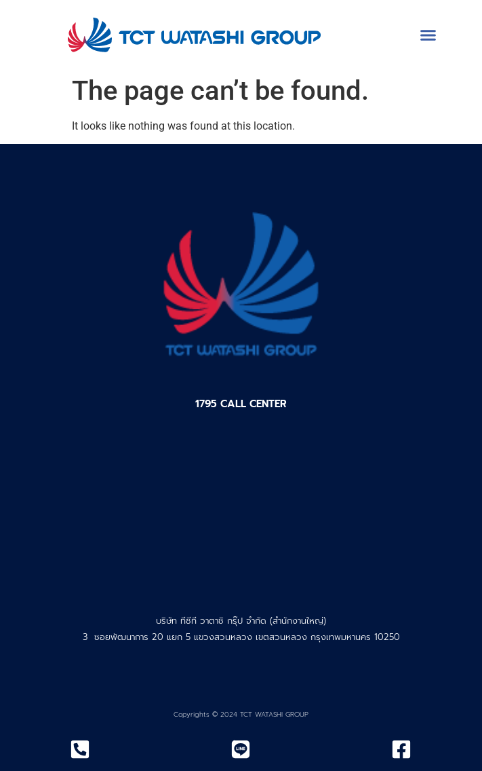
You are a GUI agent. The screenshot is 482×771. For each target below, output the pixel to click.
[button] (428, 35)
